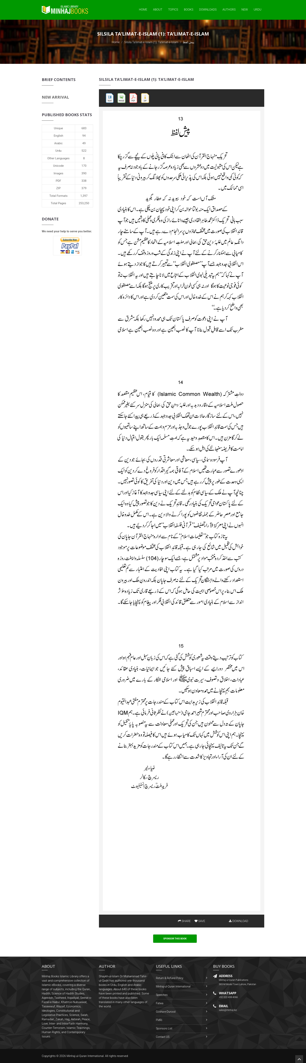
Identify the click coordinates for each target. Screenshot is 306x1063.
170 (84, 166)
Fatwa (159, 1003)
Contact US (162, 1036)
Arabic (58, 143)
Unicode (58, 166)
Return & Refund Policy (169, 978)
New (244, 9)
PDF (58, 181)
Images (58, 173)
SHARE (184, 921)
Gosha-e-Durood (165, 1011)
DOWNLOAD (238, 921)
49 (84, 143)
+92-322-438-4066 (228, 997)
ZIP (58, 188)
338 (84, 181)
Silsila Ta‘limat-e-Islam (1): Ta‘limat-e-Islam (151, 42)
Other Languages (58, 158)
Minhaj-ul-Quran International (173, 986)
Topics (173, 9)
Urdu (257, 9)
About (157, 9)
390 (84, 173)
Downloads (208, 9)
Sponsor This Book (175, 938)
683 (84, 128)
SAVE (200, 921)
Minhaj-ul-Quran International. (85, 1056)
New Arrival (55, 97)
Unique (58, 128)
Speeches (162, 994)
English (58, 135)
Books (188, 9)
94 (84, 135)
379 (84, 188)
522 (84, 150)
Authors (229, 9)
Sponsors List (164, 1028)
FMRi (159, 1020)
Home (143, 9)
